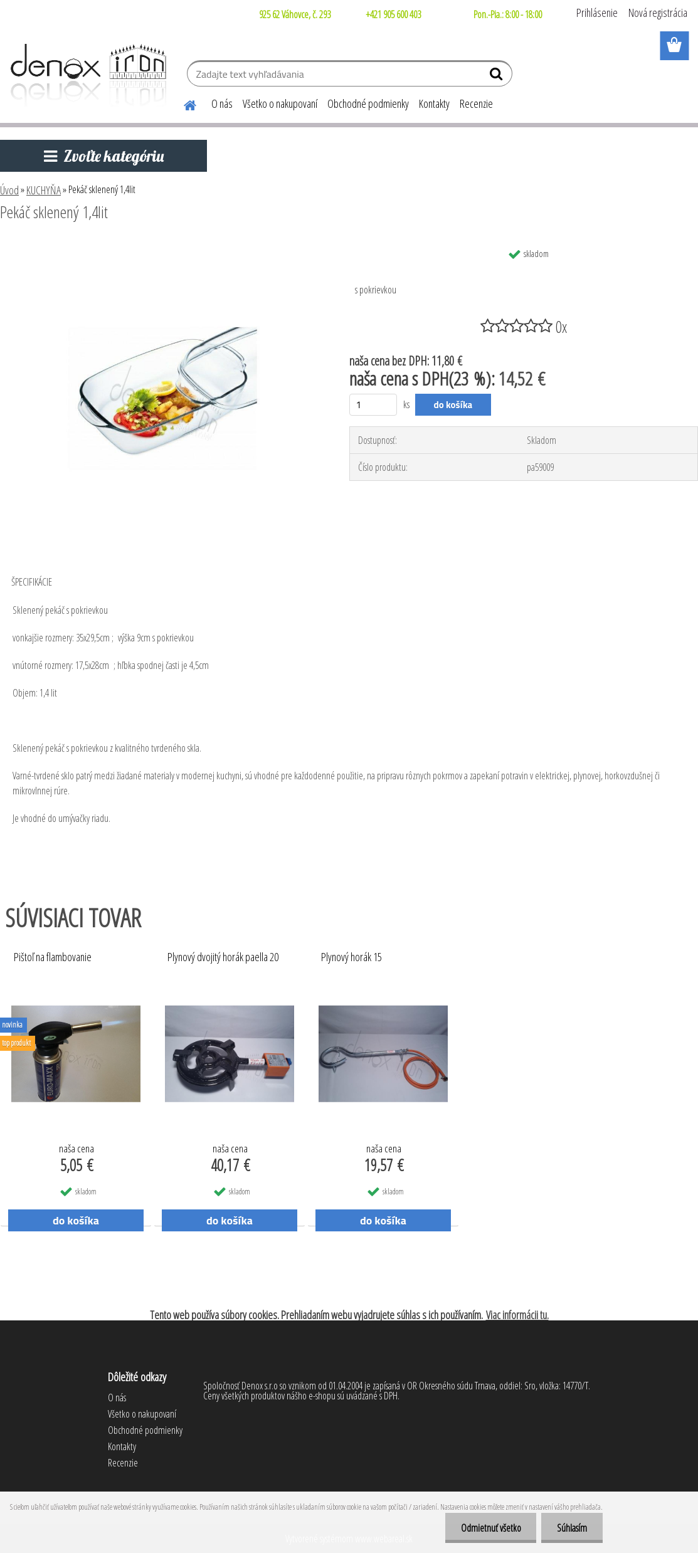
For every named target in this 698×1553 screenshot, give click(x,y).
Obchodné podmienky (368, 103)
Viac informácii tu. (517, 1314)
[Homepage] (182, 103)
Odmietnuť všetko (490, 1528)
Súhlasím (572, 1528)
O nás (222, 103)
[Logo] (86, 75)
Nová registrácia (657, 12)
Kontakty (434, 103)
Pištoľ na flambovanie (53, 957)
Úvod (9, 189)
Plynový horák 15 (351, 957)
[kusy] (373, 405)
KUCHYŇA (43, 189)
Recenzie (476, 103)
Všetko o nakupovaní (280, 103)
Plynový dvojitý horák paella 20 (222, 957)
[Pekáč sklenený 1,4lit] (162, 246)
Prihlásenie (597, 12)
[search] (498, 76)
